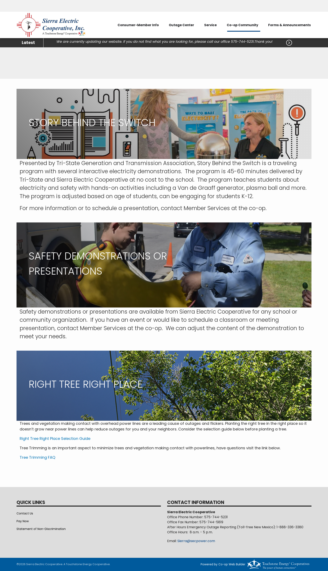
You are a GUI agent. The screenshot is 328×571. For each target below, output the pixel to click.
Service (210, 25)
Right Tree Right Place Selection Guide (55, 438)
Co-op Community (242, 25)
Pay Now (23, 521)
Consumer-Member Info (138, 25)
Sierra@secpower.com (196, 541)
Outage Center (181, 25)
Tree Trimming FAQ (37, 457)
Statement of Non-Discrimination (41, 529)
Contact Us (25, 513)
